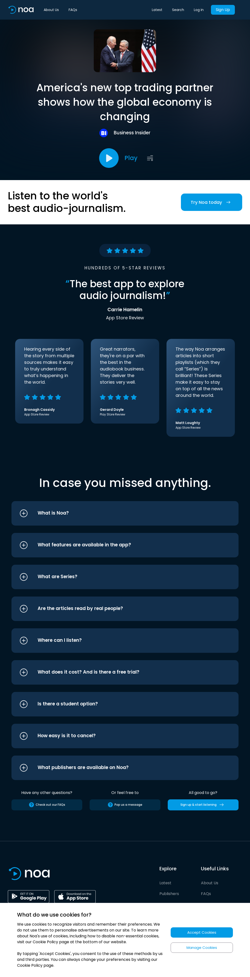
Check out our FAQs (47, 805)
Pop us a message (124, 805)
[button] (116, 513)
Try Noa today (211, 202)
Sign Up (223, 9)
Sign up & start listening (203, 805)
